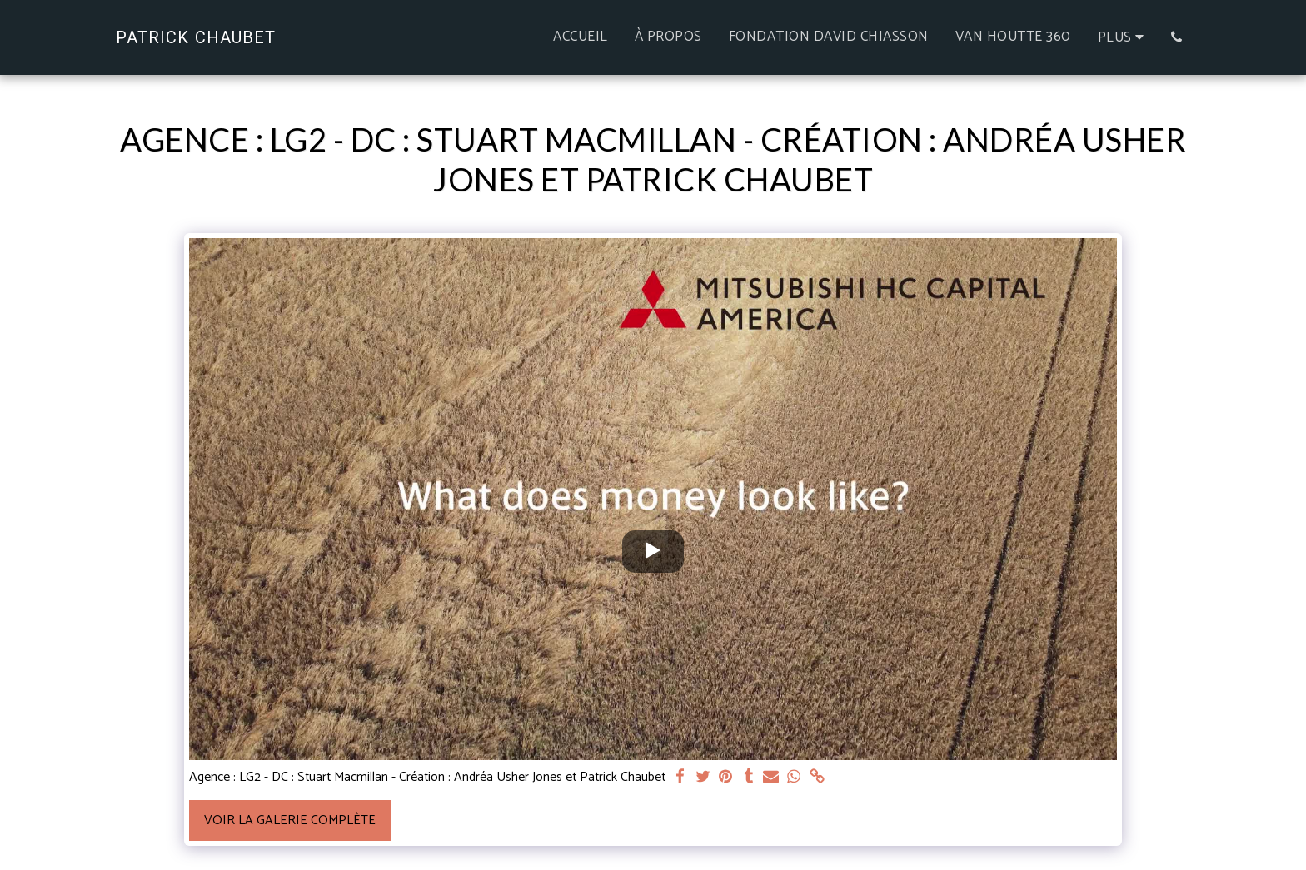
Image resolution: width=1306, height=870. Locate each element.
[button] (1176, 37)
